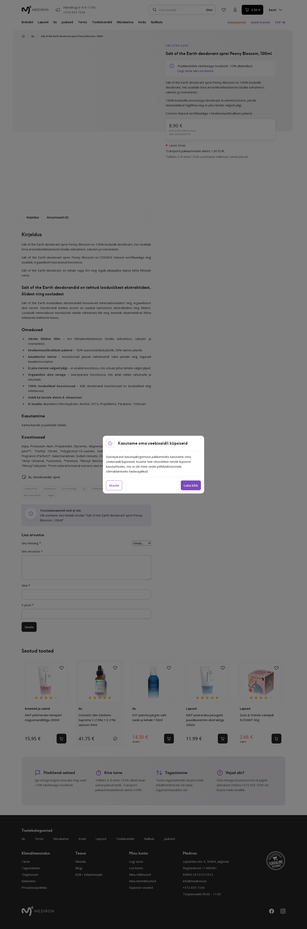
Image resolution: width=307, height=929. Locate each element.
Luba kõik (191, 485)
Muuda (114, 485)
